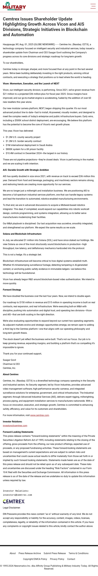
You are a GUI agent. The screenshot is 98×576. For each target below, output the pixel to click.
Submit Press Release (55, 553)
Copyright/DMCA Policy (35, 559)
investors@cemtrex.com (15, 425)
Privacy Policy (57, 559)
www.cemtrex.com (39, 415)
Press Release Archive (30, 553)
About (13, 553)
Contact (71, 559)
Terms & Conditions (78, 553)
